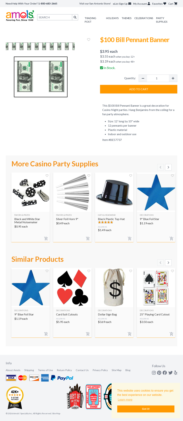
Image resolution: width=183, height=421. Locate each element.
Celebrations (143, 18)
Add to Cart (138, 89)
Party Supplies (161, 20)
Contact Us (82, 370)
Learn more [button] (125, 399)
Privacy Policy (100, 370)
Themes (127, 18)
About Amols (13, 370)
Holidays (112, 18)
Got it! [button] (146, 408)
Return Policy (64, 370)
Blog (127, 370)
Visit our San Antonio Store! (95, 3)
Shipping (29, 370)
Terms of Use (45, 370)
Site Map (117, 370)
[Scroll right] (168, 167)
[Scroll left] (160, 167)
